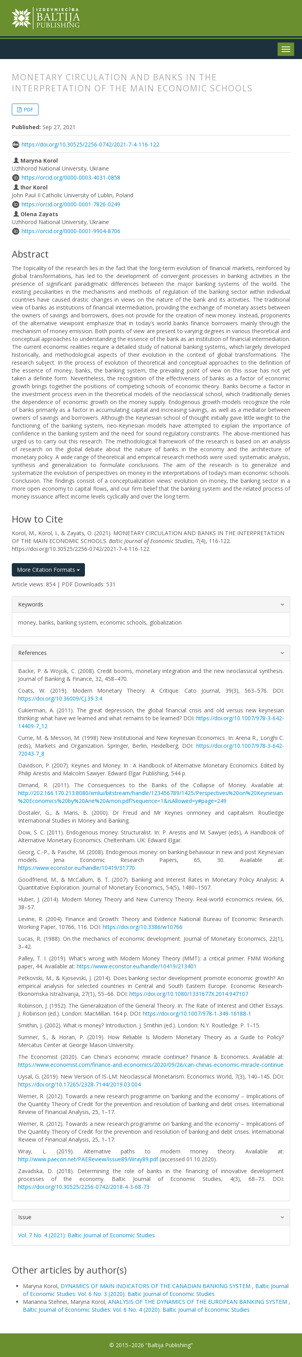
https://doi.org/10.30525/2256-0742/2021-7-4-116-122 (90, 144)
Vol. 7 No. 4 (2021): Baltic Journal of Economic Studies (86, 1235)
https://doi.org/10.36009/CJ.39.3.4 (60, 698)
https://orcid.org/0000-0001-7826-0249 (71, 204)
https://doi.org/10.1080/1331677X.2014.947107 (188, 993)
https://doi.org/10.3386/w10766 (142, 927)
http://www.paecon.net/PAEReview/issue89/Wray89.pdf (88, 1159)
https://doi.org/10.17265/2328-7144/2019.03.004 (79, 1084)
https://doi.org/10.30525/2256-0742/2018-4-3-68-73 (83, 1186)
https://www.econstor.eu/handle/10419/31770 (76, 867)
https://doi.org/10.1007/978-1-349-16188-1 (197, 1013)
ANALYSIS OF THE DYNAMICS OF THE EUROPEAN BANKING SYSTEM (198, 1301)
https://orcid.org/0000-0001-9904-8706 (71, 231)
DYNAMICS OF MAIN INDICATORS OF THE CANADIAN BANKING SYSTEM (156, 1286)
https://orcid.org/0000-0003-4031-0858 (71, 177)
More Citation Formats (48, 569)
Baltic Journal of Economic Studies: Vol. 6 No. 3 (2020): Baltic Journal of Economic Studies (156, 1290)
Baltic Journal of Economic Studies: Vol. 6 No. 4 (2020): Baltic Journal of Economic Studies (136, 1309)
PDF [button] (28, 109)
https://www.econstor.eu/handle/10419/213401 (137, 966)
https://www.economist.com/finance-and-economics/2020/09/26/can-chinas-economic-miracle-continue (151, 1064)
